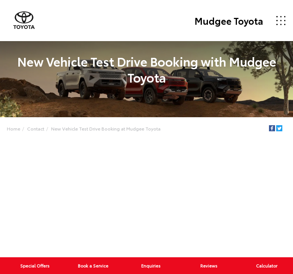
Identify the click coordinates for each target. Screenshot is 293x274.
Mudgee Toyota (229, 20)
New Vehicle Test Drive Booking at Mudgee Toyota (106, 128)
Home (13, 128)
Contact (35, 128)
